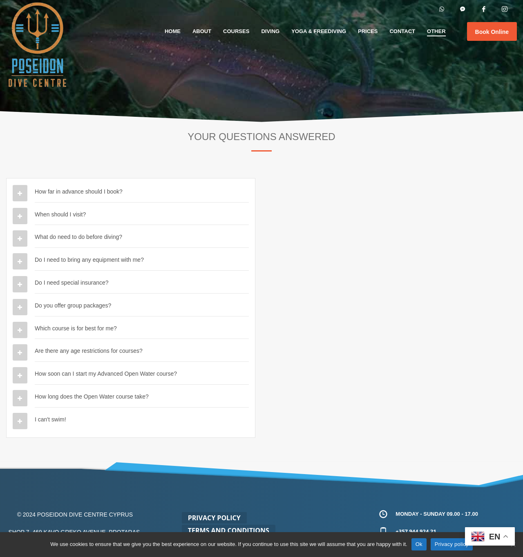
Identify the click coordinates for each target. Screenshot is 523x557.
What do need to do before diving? (78, 237)
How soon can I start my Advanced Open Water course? (106, 373)
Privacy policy (452, 544)
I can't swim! (50, 419)
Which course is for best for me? (76, 328)
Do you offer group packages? (73, 305)
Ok (419, 544)
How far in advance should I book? (79, 191)
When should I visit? (60, 214)
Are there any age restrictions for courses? (89, 351)
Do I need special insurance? (72, 282)
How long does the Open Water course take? (92, 396)
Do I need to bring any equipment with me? (89, 259)
